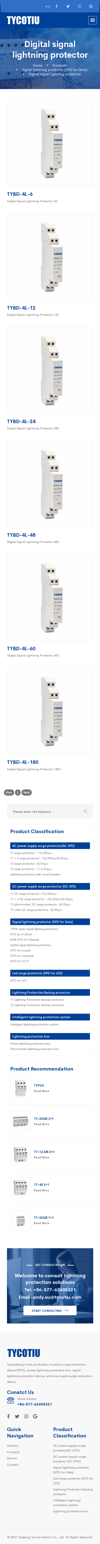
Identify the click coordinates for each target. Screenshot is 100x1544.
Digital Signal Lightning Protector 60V (33, 655)
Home (38, 65)
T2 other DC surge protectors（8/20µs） (37, 910)
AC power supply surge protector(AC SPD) (43, 845)
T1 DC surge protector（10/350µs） (34, 893)
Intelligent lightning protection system (41, 1017)
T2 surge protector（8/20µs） (30, 863)
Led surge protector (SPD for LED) (37, 973)
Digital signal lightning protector (55, 74)
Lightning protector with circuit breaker (35, 874)
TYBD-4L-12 (21, 307)
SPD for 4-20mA (21, 934)
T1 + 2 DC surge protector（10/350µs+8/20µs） (42, 899)
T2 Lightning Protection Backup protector (37, 1005)
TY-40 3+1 (41, 1184)
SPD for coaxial (20, 950)
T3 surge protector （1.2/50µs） (31, 869)
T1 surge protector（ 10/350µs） (32, 853)
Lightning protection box (30, 1036)
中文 (48, 6)
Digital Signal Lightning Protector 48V (33, 541)
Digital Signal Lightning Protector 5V (32, 201)
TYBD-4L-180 (22, 761)
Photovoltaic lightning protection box (34, 1049)
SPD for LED (18, 980)
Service (12, 1458)
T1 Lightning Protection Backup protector (37, 999)
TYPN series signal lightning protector (34, 929)
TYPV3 (39, 1085)
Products (60, 65)
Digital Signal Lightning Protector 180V (34, 769)
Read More (41, 1091)
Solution (12, 1445)
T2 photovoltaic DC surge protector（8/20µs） (41, 904)
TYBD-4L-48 (21, 534)
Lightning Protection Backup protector (41, 992)
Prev (9, 792)
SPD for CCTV (19, 961)
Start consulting (47, 1310)
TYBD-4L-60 (21, 648)
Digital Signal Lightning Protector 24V (33, 428)
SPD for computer (22, 955)
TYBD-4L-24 (21, 421)
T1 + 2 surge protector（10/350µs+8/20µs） (40, 858)
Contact (12, 1464)
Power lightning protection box (30, 1043)
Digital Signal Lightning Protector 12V (33, 314)
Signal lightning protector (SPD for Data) (54, 69)
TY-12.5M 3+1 (44, 1151)
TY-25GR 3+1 (44, 1118)
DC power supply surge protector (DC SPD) (44, 886)
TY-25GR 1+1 (44, 1217)
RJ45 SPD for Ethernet (24, 939)
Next (27, 792)
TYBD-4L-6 (20, 193)
